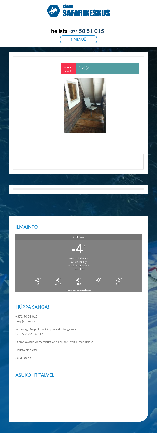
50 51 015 (86, 31)
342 (83, 68)
